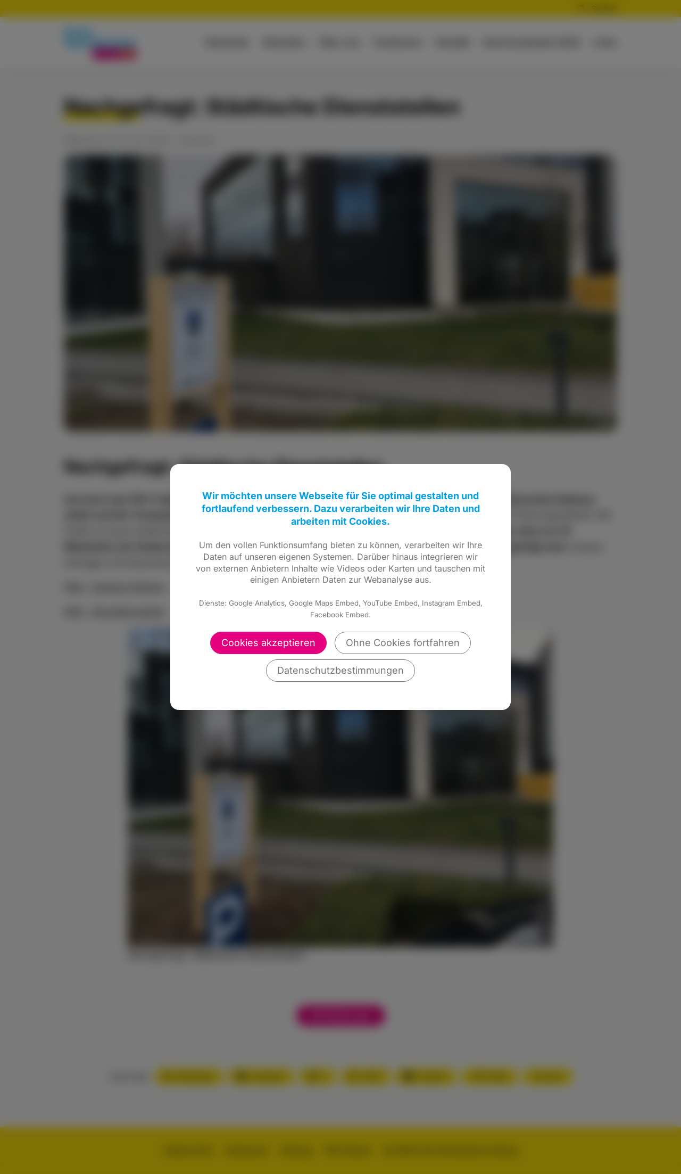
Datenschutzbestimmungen (340, 670)
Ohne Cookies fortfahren (403, 642)
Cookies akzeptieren (268, 642)
